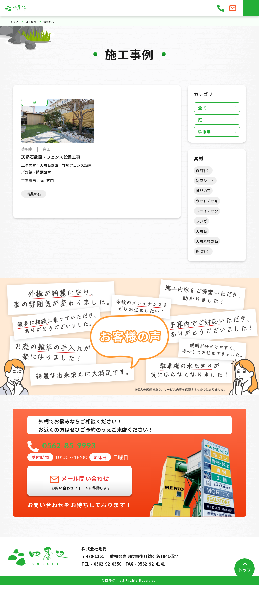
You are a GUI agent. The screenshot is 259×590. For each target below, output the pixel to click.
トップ (244, 570)
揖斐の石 (203, 190)
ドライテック (207, 210)
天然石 (201, 231)
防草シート (205, 180)
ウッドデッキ (207, 200)
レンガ (201, 221)
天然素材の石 (207, 241)
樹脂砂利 (203, 251)
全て (202, 108)
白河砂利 (203, 170)
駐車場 (204, 132)
